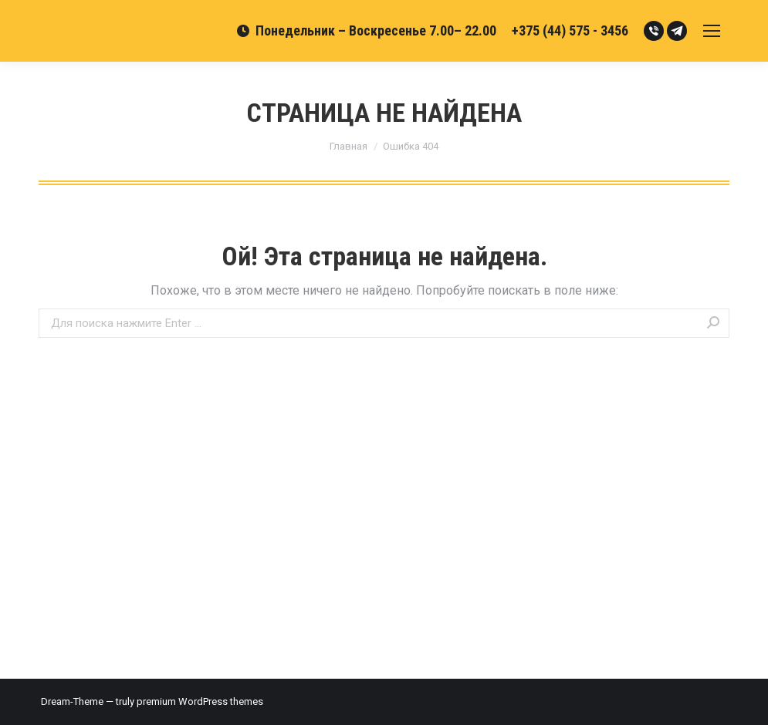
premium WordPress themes (200, 701)
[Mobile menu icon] (711, 31)
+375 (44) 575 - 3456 (570, 30)
